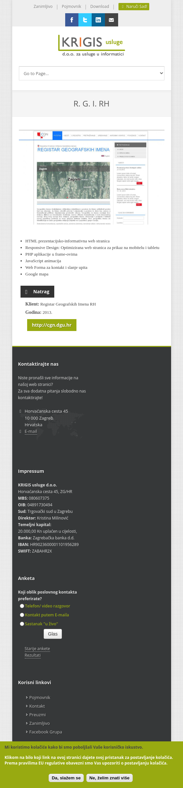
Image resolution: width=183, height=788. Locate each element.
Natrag (37, 290)
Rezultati (33, 655)
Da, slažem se (66, 777)
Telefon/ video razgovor (45, 606)
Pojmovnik (71, 6)
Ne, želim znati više (109, 777)
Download (99, 6)
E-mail (31, 431)
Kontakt (37, 706)
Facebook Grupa (45, 732)
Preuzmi (37, 715)
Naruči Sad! (134, 6)
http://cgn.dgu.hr (52, 325)
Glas (53, 634)
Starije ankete (37, 648)
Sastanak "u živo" (39, 624)
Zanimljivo (43, 6)
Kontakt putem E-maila (44, 615)
